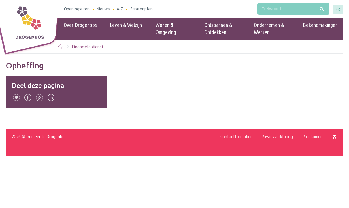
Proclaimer (312, 136)
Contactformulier (236, 136)
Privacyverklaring (277, 136)
